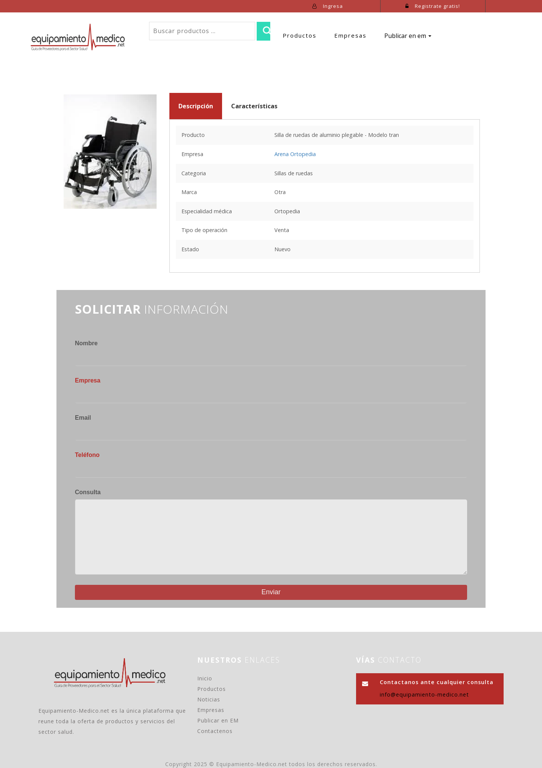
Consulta (87, 492)
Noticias (208, 699)
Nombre (86, 343)
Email (83, 417)
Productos (300, 35)
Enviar (270, 592)
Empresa (87, 380)
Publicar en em (407, 36)
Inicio (204, 678)
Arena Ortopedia (295, 154)
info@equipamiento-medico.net (424, 694)
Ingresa (327, 6)
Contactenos (215, 731)
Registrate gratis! (432, 6)
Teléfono (87, 455)
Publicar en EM (218, 720)
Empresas (350, 35)
